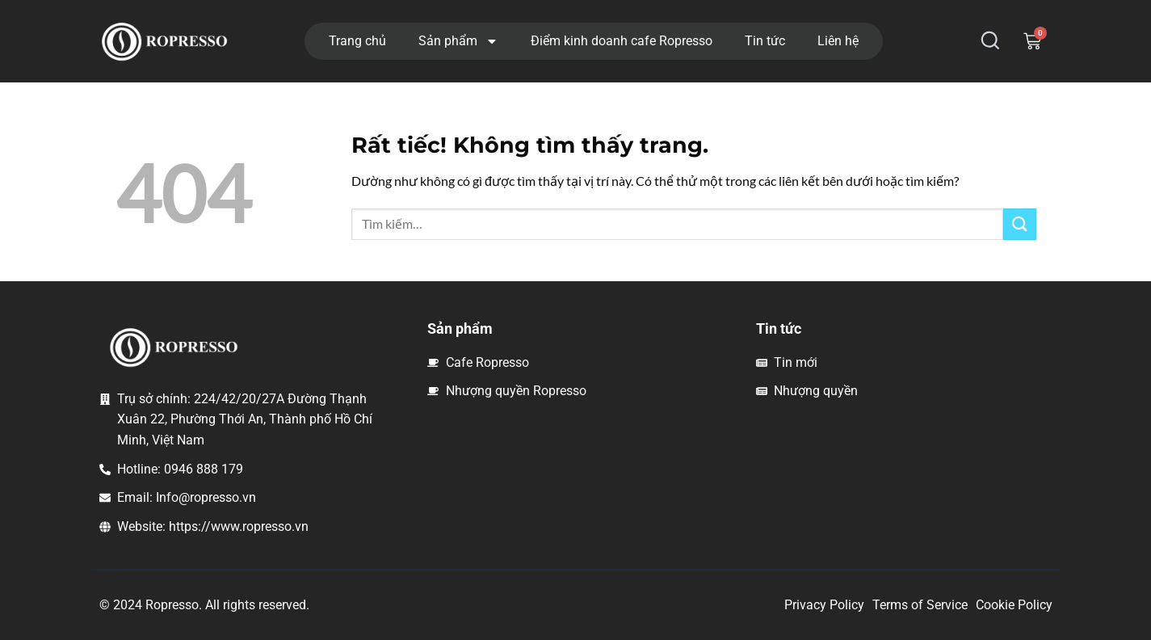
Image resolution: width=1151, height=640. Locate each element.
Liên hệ (838, 40)
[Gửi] (1019, 224)
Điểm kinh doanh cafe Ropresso (621, 40)
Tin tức (765, 40)
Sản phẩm (458, 41)
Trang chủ (357, 40)
